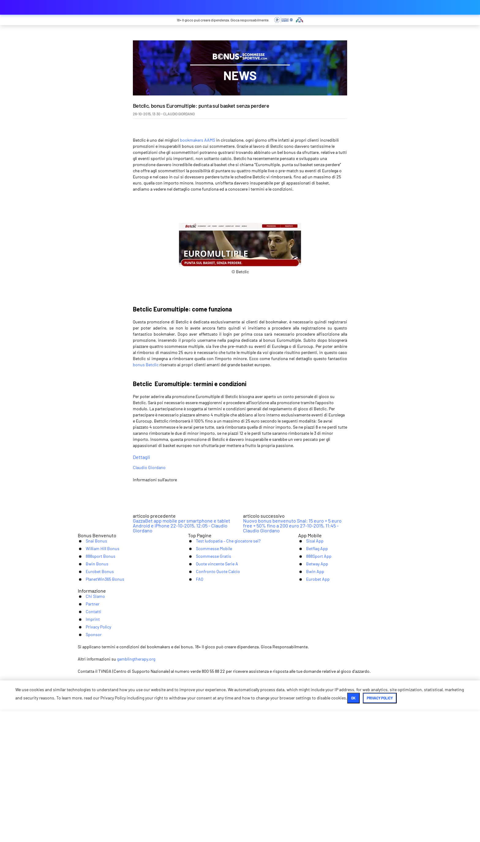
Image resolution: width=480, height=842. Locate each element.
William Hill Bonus (97, 670)
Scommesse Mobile (208, 670)
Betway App (311, 689)
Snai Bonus (90, 660)
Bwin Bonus (90, 689)
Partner (195, 739)
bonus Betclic (146, 364)
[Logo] (240, 784)
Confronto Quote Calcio (213, 698)
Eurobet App (311, 708)
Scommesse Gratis (208, 679)
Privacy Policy (281, 739)
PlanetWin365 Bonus (100, 708)
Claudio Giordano (194, 482)
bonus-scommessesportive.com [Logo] (108, 7)
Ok (219, 830)
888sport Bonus (94, 679)
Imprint (249, 739)
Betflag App (310, 670)
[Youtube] (240, 761)
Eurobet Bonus (94, 698)
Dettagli (240, 461)
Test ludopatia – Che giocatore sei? (225, 660)
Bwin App (308, 698)
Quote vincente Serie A (212, 689)
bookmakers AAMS (197, 140)
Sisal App (308, 660)
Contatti (222, 739)
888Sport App (312, 679)
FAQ (192, 708)
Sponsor (315, 739)
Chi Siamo (166, 739)
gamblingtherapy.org (260, 802)
